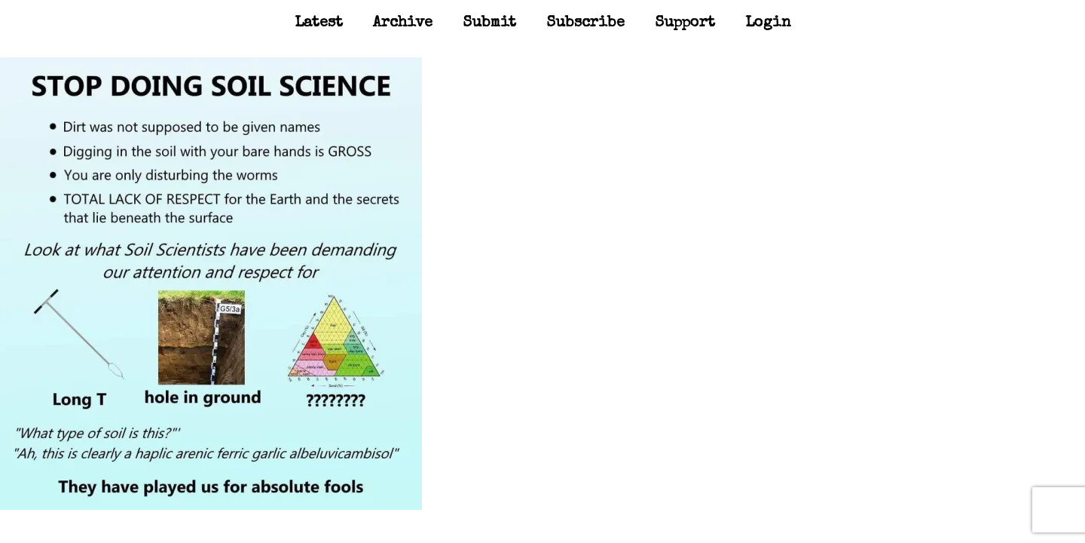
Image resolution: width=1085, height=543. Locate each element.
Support (685, 23)
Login (768, 23)
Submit (489, 23)
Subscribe (585, 23)
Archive (402, 23)
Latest (319, 23)
